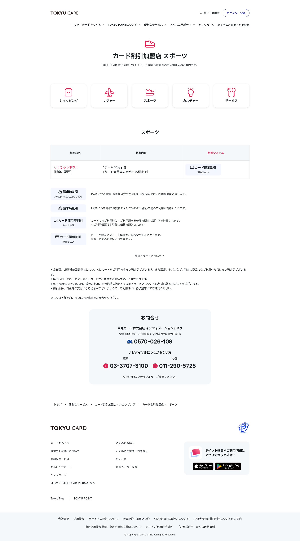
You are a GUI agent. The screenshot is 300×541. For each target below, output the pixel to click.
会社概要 (63, 518)
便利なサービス (153, 24)
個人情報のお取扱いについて (171, 518)
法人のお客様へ (125, 443)
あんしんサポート (180, 24)
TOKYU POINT (83, 498)
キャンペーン (206, 25)
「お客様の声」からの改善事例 (196, 526)
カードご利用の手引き (159, 526)
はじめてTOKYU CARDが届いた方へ (73, 483)
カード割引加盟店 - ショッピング (115, 404)
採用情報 (79, 518)
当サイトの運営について (103, 518)
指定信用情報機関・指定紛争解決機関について (113, 526)
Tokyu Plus (57, 498)
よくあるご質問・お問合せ (233, 25)
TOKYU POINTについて (122, 24)
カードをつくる (91, 24)
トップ (75, 25)
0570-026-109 (153, 341)
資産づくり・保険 (126, 467)
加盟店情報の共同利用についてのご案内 (218, 518)
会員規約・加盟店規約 (136, 518)
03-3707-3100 (129, 366)
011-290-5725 (177, 366)
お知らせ (121, 459)
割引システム (216, 152)
